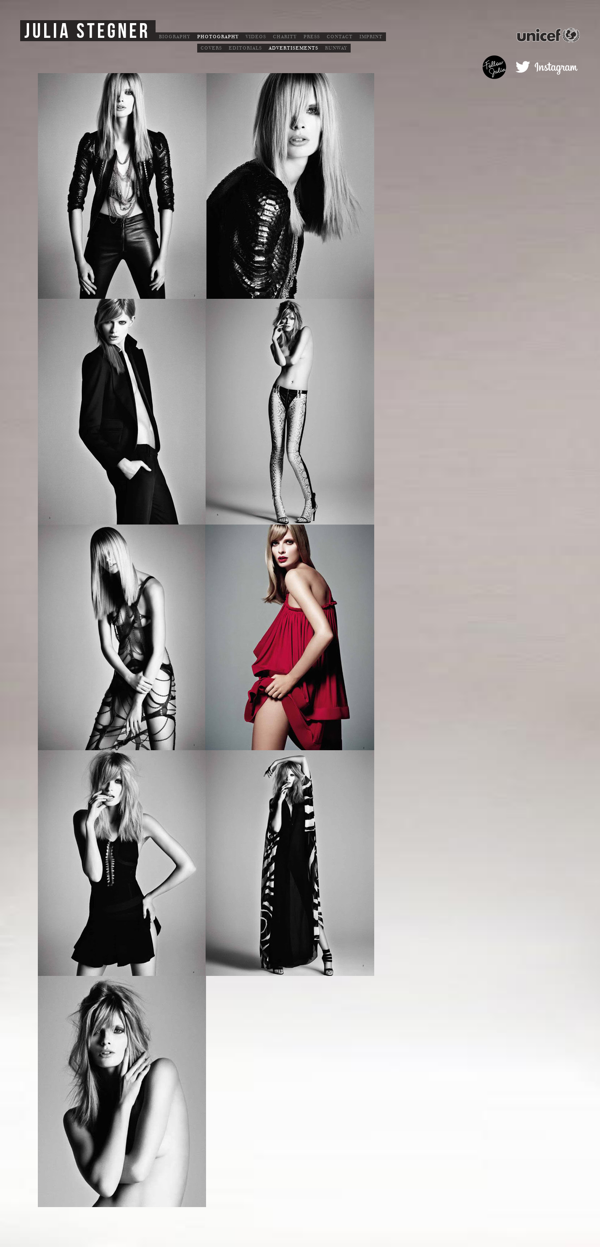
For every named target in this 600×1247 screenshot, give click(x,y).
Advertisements (293, 48)
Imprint (371, 37)
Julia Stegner (87, 31)
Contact (340, 37)
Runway (336, 48)
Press (312, 37)
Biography (174, 37)
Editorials (245, 48)
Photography (218, 37)
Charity (285, 37)
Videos (256, 37)
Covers (211, 48)
